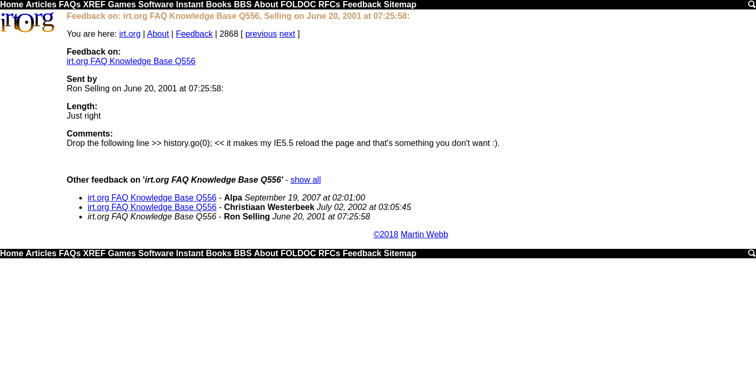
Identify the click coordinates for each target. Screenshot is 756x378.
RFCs (329, 4)
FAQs (70, 4)
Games (121, 4)
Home (11, 4)
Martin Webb (424, 234)
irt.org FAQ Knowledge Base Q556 (131, 61)
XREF (94, 4)
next (287, 33)
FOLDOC (298, 4)
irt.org (130, 33)
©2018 (385, 234)
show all (305, 179)
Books (219, 4)
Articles (41, 4)
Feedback (362, 4)
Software (156, 4)
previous (261, 33)
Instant (189, 4)
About (266, 4)
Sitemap (400, 4)
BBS (243, 4)
